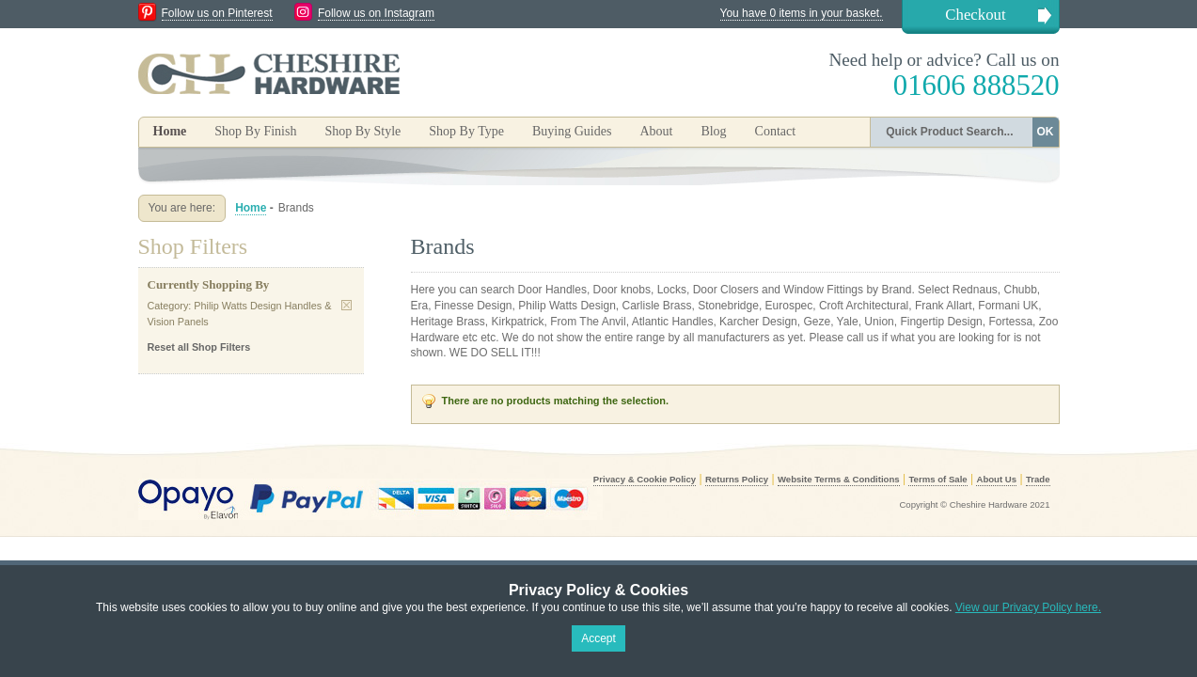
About (655, 131)
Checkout (975, 15)
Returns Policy (736, 479)
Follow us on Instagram (376, 13)
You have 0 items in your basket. (801, 13)
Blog (713, 131)
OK (1045, 131)
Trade (1038, 479)
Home (170, 131)
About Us (996, 479)
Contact (775, 131)
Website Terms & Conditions (839, 479)
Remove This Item (346, 305)
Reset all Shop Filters (199, 347)
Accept (598, 638)
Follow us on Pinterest (217, 13)
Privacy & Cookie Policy (644, 479)
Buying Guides (571, 131)
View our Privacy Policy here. (1028, 607)
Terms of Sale (937, 479)
